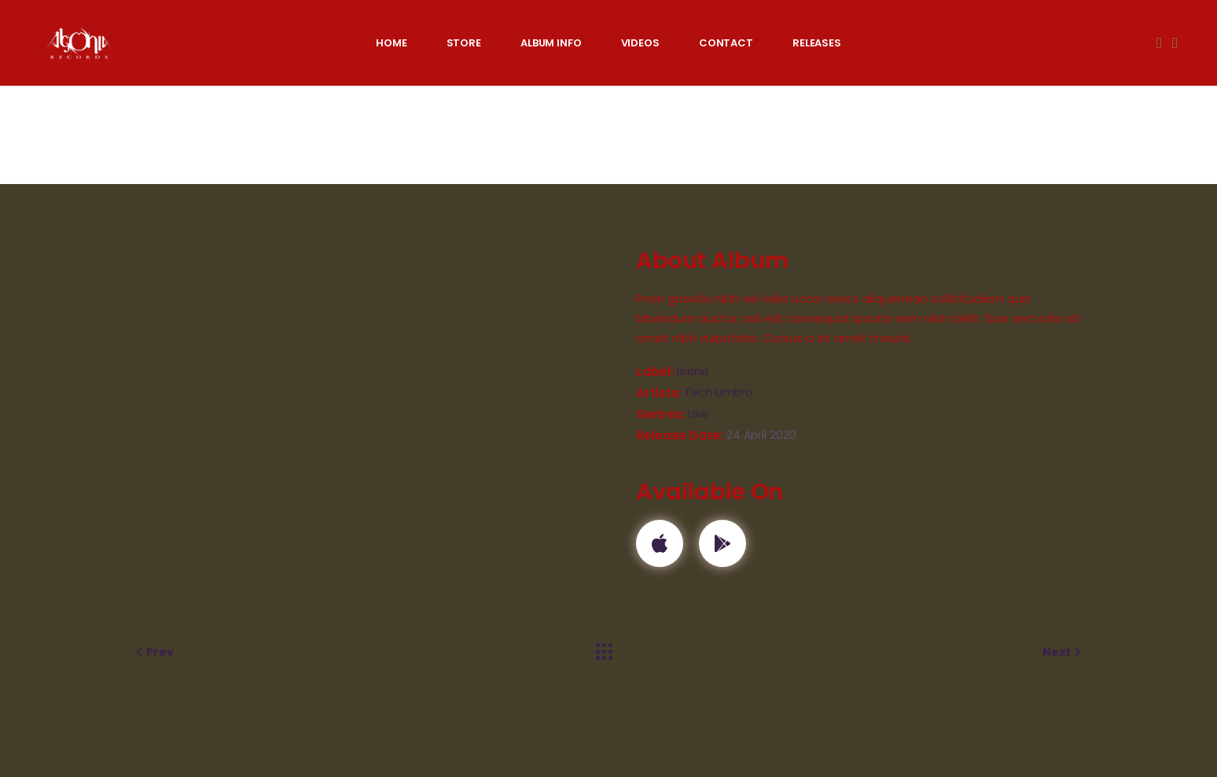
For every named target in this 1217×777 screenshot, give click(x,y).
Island (692, 371)
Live (698, 414)
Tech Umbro (718, 392)
